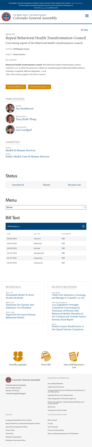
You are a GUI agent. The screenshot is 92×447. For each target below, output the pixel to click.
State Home (51, 407)
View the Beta (75, 3)
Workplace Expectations (14, 437)
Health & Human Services (20, 150)
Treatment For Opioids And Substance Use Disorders (20, 306)
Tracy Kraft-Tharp (26, 119)
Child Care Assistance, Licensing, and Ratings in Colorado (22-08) (69, 296)
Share (86, 30)
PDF (63, 239)
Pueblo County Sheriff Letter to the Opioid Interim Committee (68, 328)
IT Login (50, 423)
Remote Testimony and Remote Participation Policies (23, 423)
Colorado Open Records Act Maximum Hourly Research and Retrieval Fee (66, 391)
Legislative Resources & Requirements (60, 395)
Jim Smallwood (24, 108)
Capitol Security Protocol (56, 387)
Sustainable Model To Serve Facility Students (20, 296)
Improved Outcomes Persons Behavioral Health (21, 316)
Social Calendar (53, 427)
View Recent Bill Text (14, 87)
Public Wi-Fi (9, 433)
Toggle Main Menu (86, 15)
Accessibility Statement (55, 383)
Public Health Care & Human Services (27, 156)
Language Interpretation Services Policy (19, 420)
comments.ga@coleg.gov (16, 393)
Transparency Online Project (57, 410)
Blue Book (44, 8)
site (81, 3)
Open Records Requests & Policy (16, 427)
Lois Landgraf (24, 130)
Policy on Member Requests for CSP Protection (63, 433)
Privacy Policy (10, 430)
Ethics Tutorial (52, 420)
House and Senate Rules (56, 430)
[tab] (46, 226)
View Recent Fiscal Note (38, 87)
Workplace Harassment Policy (15, 440)
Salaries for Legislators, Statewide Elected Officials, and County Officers (66, 402)
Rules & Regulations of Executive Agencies (62, 398)
